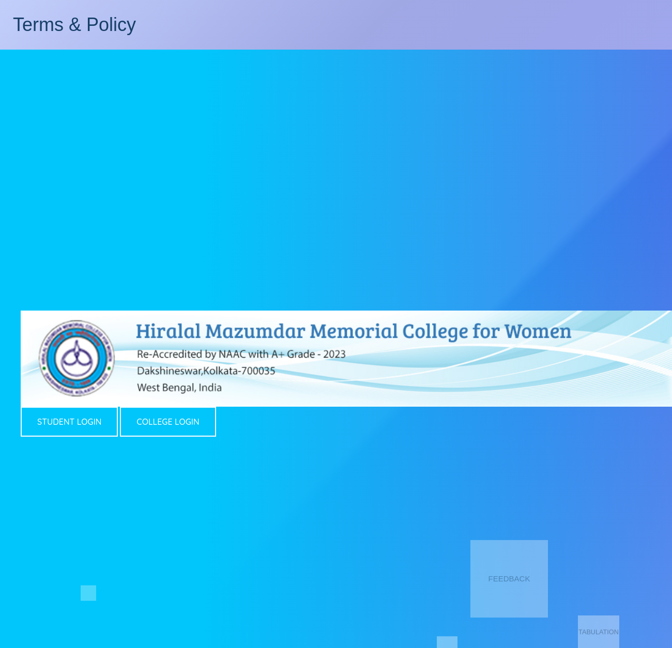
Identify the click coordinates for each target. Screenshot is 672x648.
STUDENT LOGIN (69, 421)
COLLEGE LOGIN (167, 421)
